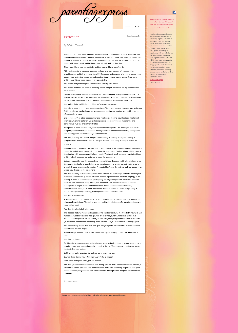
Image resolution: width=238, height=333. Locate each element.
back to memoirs (133, 36)
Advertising (97, 295)
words (117, 27)
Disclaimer (87, 295)
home (108, 27)
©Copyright (66, 295)
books (137, 27)
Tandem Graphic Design (117, 295)
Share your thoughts (156, 80)
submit (128, 27)
